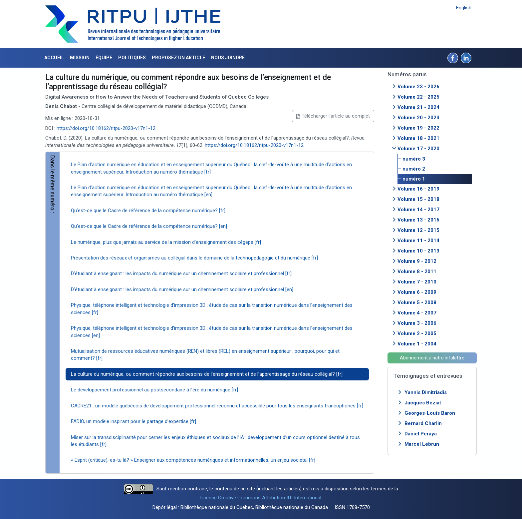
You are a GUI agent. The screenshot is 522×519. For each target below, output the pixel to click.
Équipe (104, 57)
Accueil (54, 57)
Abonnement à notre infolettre (432, 357)
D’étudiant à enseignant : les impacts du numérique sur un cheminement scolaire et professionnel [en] (182, 289)
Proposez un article (178, 57)
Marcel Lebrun (421, 444)
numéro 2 (413, 169)
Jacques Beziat (422, 403)
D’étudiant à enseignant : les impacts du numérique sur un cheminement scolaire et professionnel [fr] (181, 273)
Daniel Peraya (420, 434)
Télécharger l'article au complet (333, 116)
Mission (80, 57)
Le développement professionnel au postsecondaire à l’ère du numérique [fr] (154, 390)
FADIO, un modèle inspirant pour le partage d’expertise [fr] (133, 421)
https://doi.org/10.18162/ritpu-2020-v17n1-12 (106, 128)
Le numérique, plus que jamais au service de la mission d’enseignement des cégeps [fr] (166, 242)
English (463, 8)
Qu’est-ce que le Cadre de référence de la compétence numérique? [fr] (148, 211)
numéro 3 (413, 159)
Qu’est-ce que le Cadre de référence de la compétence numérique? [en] (149, 226)
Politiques (132, 57)
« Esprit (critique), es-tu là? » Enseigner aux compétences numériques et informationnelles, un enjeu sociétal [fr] (193, 460)
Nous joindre (228, 57)
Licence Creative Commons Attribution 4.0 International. (261, 498)
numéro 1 (413, 179)
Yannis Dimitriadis (425, 392)
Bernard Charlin (423, 423)
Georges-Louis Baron (429, 413)
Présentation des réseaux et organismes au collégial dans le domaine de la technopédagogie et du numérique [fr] (194, 258)
